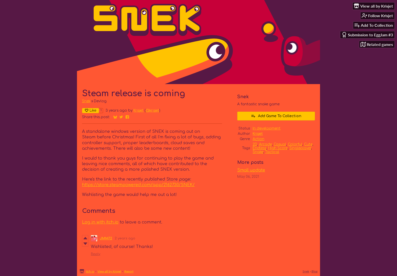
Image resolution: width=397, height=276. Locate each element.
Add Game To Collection (276, 116)
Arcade (265, 144)
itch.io (90, 271)
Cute (308, 144)
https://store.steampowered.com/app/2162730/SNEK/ (138, 185)
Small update (251, 170)
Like (90, 110)
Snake (258, 152)
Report (128, 271)
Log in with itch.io (100, 222)
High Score (278, 148)
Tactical (272, 152)
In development (267, 128)
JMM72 (106, 238)
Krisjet (138, 110)
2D (255, 144)
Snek (86, 101)
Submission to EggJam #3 (367, 34)
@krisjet (152, 110)
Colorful (295, 144)
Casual (280, 144)
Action (258, 139)
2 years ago (125, 238)
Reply (95, 254)
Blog (314, 271)
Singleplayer (300, 148)
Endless (259, 148)
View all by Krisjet (109, 271)
